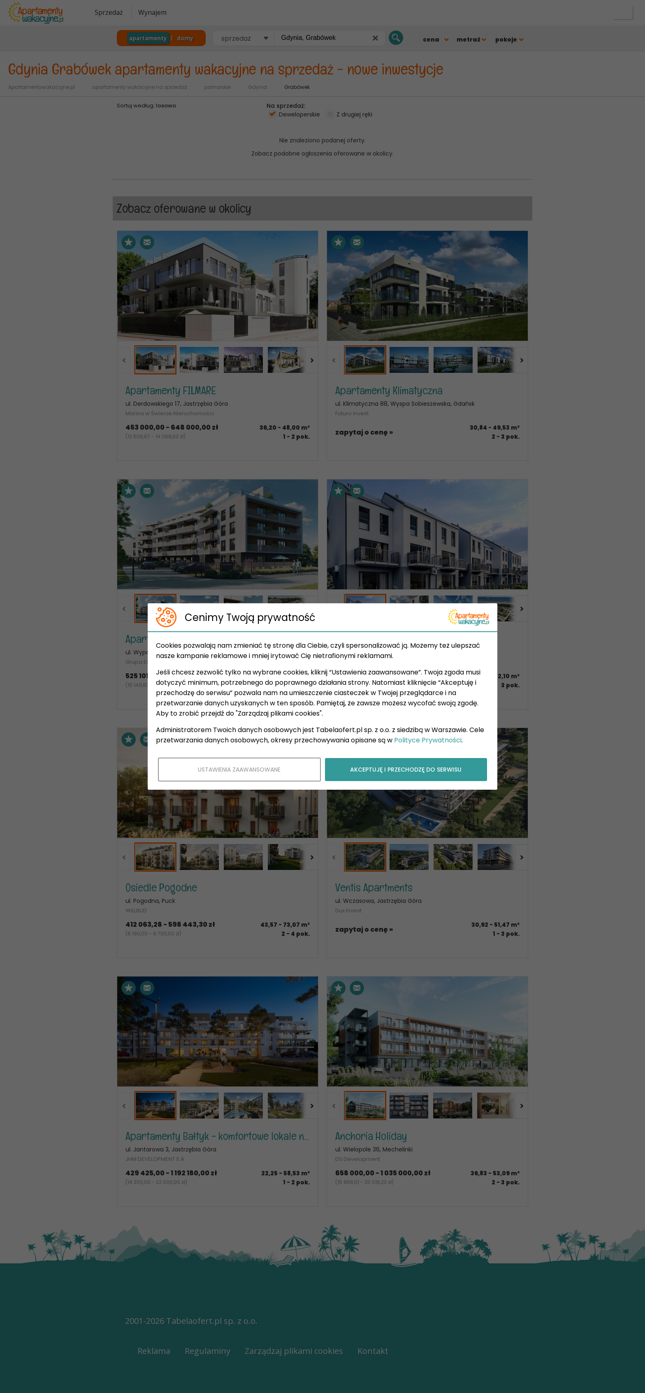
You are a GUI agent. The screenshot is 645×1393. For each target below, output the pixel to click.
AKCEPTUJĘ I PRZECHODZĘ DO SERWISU (406, 769)
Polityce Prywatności (428, 740)
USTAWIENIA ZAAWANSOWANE (239, 769)
